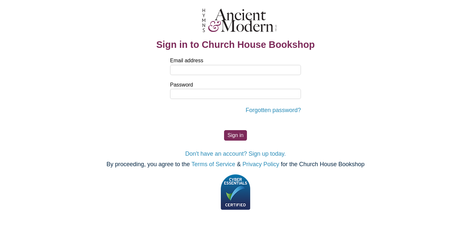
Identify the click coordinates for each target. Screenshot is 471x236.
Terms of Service (213, 164)
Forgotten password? (273, 110)
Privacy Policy (260, 164)
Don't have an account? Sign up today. (235, 153)
